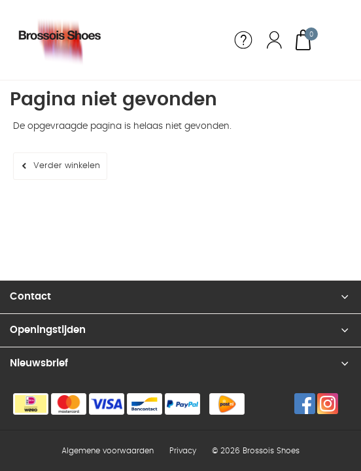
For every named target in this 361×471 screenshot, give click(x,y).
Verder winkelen (66, 166)
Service (243, 39)
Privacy (182, 451)
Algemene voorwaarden (107, 451)
